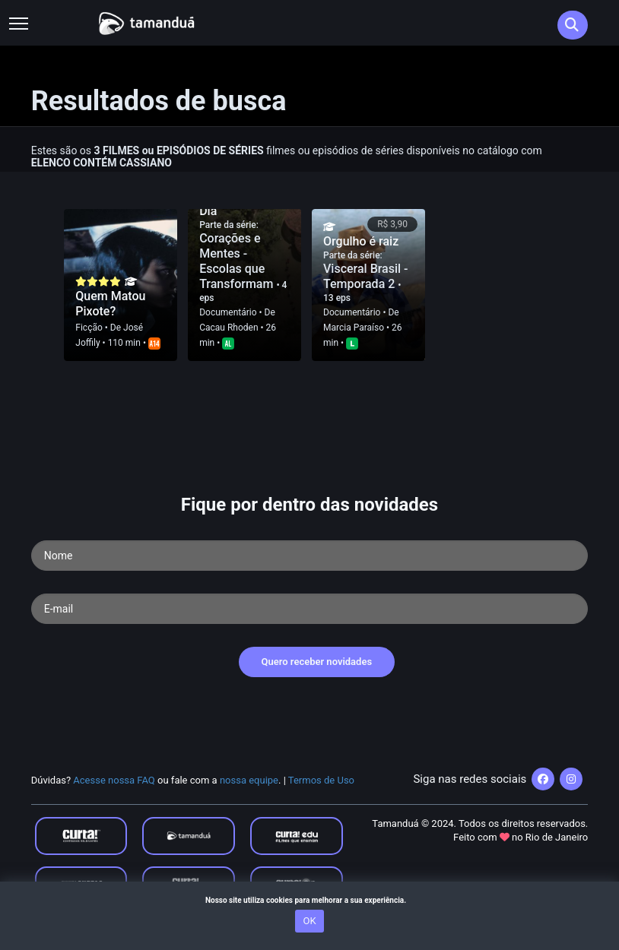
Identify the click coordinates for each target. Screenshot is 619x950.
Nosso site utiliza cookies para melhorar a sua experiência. (309, 900)
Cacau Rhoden (228, 327)
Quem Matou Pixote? (110, 303)
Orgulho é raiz (360, 241)
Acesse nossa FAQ (114, 780)
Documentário (227, 312)
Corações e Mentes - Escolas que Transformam (237, 261)
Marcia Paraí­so (353, 327)
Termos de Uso (321, 780)
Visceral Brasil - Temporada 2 (365, 276)
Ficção (88, 327)
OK (309, 920)
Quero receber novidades (317, 661)
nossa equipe (249, 780)
